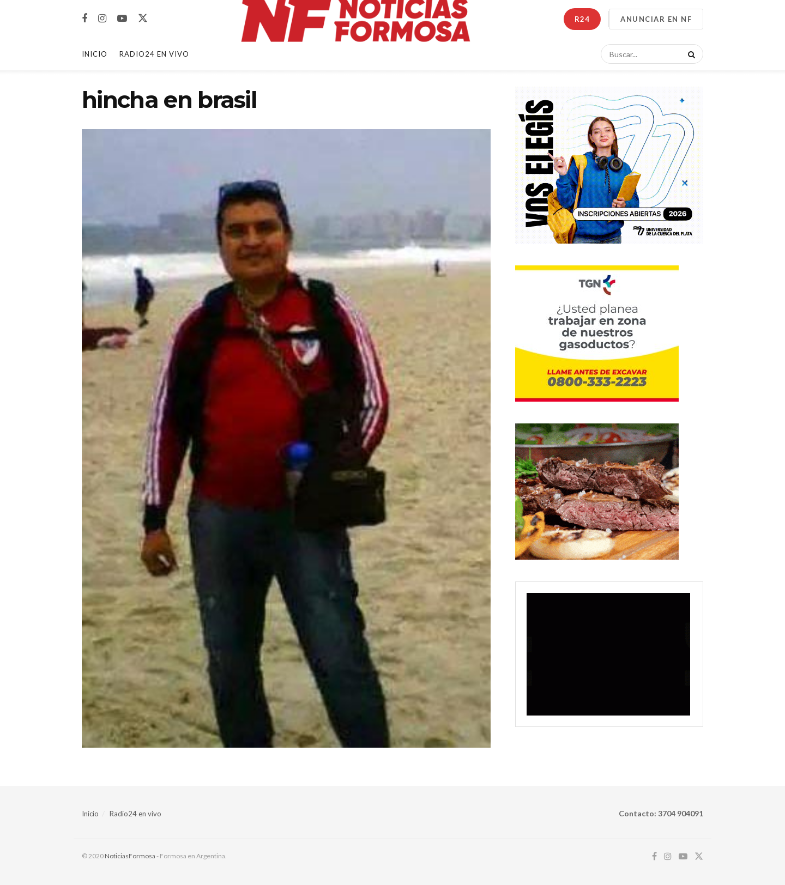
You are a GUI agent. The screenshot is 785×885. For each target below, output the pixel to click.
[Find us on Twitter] (143, 18)
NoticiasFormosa (130, 856)
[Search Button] (689, 54)
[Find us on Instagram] (102, 19)
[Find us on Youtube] (122, 19)
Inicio (94, 54)
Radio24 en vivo (135, 813)
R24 (582, 19)
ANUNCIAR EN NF (656, 19)
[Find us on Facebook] (84, 19)
